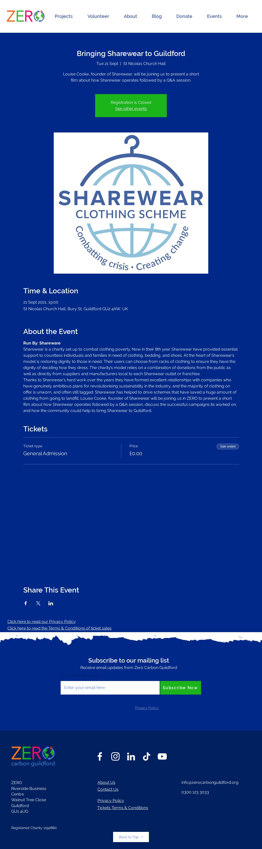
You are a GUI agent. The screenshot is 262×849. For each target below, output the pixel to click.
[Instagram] (115, 756)
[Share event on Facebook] (25, 603)
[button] (63, 16)
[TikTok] (146, 756)
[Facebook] (99, 756)
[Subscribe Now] (180, 688)
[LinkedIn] (131, 756)
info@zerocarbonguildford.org (209, 782)
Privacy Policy (110, 800)
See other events (131, 108)
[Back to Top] (131, 837)
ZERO (16, 782)
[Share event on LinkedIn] (50, 603)
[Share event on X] (38, 603)
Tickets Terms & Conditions (122, 807)
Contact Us (107, 789)
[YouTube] (162, 756)
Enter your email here (81, 675)
